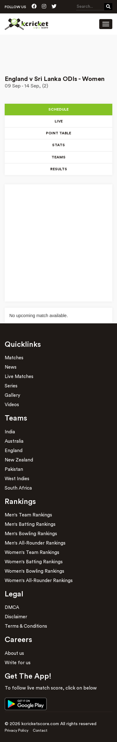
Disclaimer (16, 617)
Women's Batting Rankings (34, 562)
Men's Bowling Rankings (31, 533)
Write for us (18, 662)
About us (14, 653)
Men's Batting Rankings (30, 524)
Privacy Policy (16, 730)
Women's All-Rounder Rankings (39, 580)
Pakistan (14, 469)
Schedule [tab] (58, 109)
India (10, 432)
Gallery (12, 395)
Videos (12, 404)
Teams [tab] (58, 157)
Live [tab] (59, 121)
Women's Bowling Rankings (34, 571)
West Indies (17, 478)
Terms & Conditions (26, 626)
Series (11, 386)
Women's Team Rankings (32, 552)
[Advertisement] (58, 52)
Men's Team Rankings (28, 515)
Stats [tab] (58, 145)
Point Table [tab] (58, 133)
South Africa (18, 488)
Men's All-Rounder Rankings (35, 543)
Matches (14, 358)
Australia (14, 441)
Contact (40, 730)
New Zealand (19, 460)
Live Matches (19, 376)
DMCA (12, 607)
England (13, 450)
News (11, 367)
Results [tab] (58, 169)
